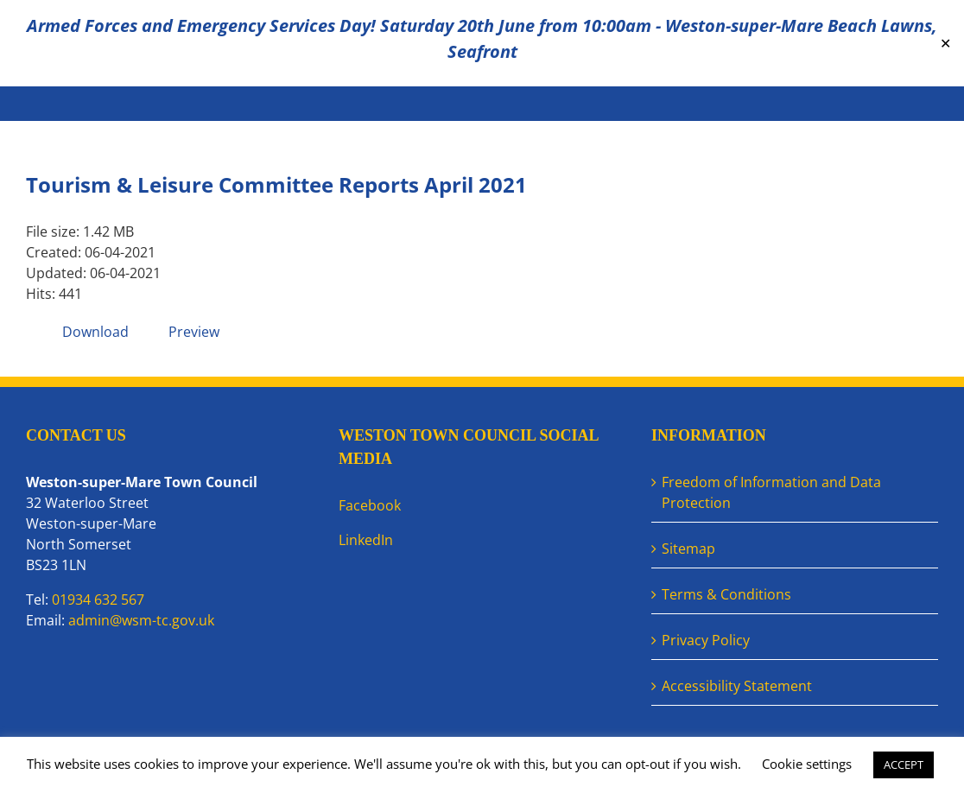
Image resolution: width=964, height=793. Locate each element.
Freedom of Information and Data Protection (771, 492)
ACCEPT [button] (903, 764)
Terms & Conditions (726, 594)
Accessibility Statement (737, 685)
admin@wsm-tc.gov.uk (141, 620)
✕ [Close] (945, 43)
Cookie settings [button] (807, 763)
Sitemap (688, 548)
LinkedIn (366, 539)
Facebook (370, 505)
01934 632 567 (98, 599)
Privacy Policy (706, 640)
